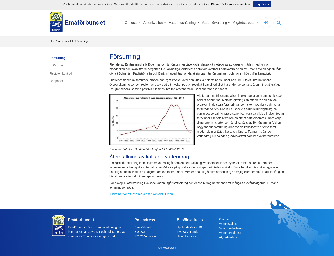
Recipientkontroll (61, 73)
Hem (52, 41)
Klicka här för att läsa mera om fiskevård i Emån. (141, 194)
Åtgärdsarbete (245, 23)
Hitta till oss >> (186, 236)
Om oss (132, 23)
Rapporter (56, 81)
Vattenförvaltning (216, 23)
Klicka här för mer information (230, 4)
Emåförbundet (83, 22)
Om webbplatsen (167, 247)
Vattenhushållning (184, 23)
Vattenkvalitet (154, 23)
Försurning (81, 41)
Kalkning (59, 65)
